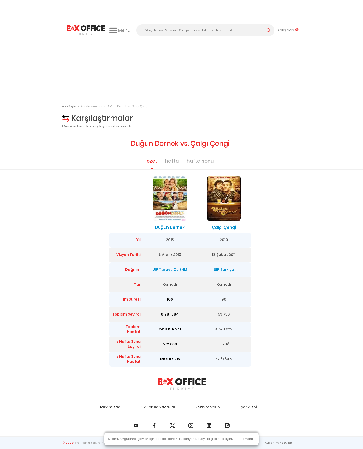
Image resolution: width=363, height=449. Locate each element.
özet (152, 161)
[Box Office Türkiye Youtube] (136, 425)
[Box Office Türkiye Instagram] (190, 425)
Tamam (246, 439)
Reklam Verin (207, 407)
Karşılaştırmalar (91, 106)
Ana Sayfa (69, 106)
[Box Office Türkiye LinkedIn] (209, 425)
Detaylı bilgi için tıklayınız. (214, 439)
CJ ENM (180, 269)
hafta (172, 161)
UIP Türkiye (163, 269)
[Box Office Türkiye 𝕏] (172, 425)
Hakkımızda (109, 407)
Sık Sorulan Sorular (158, 407)
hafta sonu (200, 161)
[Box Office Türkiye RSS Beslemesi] (227, 425)
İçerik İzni (248, 407)
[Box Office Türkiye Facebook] (154, 425)
